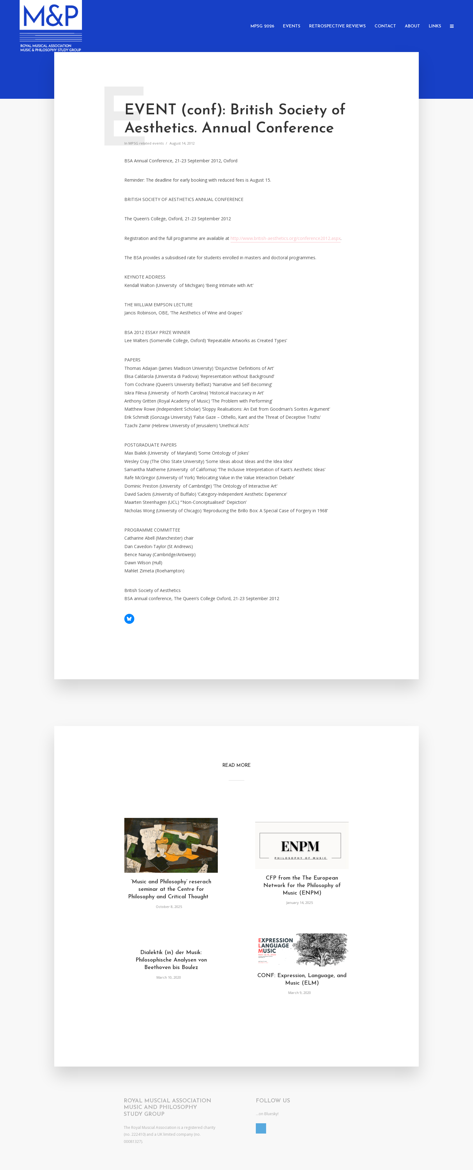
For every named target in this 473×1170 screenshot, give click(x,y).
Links (435, 26)
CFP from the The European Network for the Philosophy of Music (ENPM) (302, 885)
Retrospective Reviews (337, 26)
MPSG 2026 (262, 26)
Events (291, 26)
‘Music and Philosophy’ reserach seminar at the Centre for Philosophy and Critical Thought (171, 889)
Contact (385, 26)
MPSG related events (146, 143)
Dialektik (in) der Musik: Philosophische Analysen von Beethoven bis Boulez (171, 960)
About (412, 26)
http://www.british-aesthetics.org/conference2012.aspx (286, 238)
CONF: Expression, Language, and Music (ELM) (301, 979)
